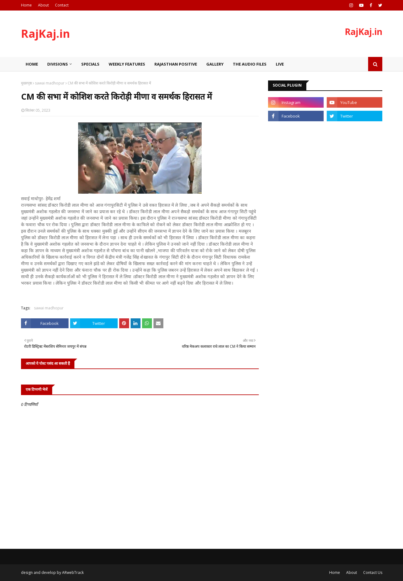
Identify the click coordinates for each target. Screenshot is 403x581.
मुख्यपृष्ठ (26, 83)
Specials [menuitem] (90, 64)
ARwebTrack (73, 572)
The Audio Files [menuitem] (250, 64)
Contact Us (372, 572)
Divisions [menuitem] (57, 64)
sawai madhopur (50, 83)
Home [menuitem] (32, 64)
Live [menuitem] (280, 64)
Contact (62, 5)
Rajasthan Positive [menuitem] (175, 64)
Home (26, 5)
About (43, 5)
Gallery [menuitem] (215, 64)
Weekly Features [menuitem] (127, 64)
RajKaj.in (45, 33)
